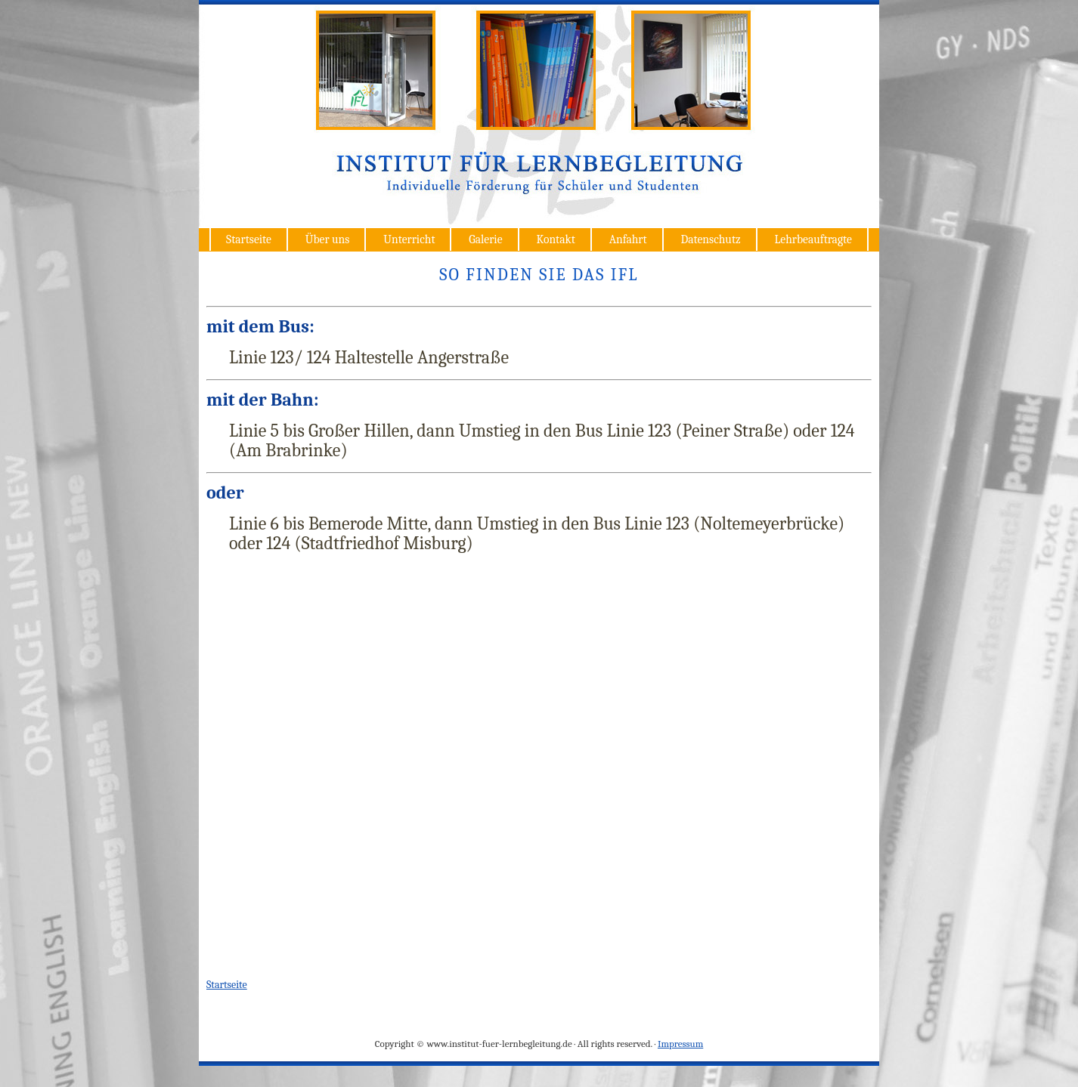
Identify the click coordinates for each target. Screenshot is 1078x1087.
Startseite (248, 239)
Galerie (485, 239)
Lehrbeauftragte (813, 239)
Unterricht (409, 239)
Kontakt (555, 239)
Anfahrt (628, 239)
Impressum (680, 1043)
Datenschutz (710, 239)
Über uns (327, 239)
